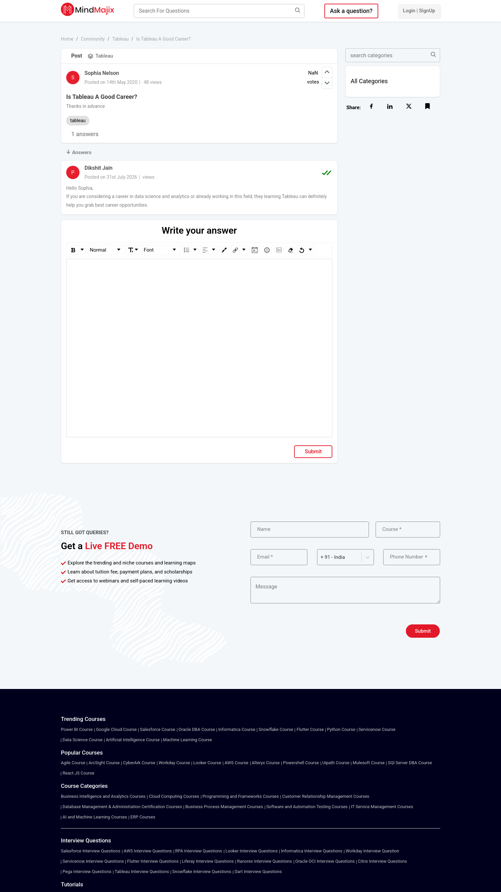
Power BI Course (77, 729)
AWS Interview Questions (148, 850)
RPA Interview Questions (198, 850)
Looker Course (207, 762)
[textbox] (199, 268)
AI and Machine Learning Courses (95, 816)
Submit (313, 451)
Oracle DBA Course (197, 729)
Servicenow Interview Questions (93, 861)
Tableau (120, 39)
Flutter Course (310, 729)
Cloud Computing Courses (174, 796)
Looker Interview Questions (252, 850)
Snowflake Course (275, 729)
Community (93, 39)
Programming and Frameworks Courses (241, 796)
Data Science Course (82, 739)
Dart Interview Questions (258, 871)
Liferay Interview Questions (208, 861)
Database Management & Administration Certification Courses (122, 806)
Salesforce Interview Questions (90, 850)
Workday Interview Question (372, 850)
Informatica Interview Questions (311, 850)
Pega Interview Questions (87, 871)
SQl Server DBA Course (410, 762)
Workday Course (174, 762)
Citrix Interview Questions (382, 861)
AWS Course (237, 762)
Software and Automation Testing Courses (307, 806)
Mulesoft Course (369, 762)
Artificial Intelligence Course (133, 739)
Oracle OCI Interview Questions (325, 861)
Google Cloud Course (116, 729)
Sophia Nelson (101, 73)
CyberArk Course (139, 762)
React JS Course (78, 773)
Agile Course (73, 762)
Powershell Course (301, 762)
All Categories (369, 81)
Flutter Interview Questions (153, 861)
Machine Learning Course (187, 739)
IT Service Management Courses (382, 806)
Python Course (341, 729)
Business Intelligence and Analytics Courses (103, 796)
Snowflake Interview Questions (201, 871)
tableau (77, 120)
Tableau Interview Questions (142, 871)
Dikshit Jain (98, 168)
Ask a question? (351, 10)
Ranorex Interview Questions (264, 861)
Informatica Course (236, 729)
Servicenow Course (377, 729)
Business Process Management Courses (224, 806)
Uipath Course (336, 762)
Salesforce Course (157, 729)
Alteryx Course (266, 762)
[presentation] (301, 631)
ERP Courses (142, 816)
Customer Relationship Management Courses (325, 796)
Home (67, 39)
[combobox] (321, 557)
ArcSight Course (103, 762)
